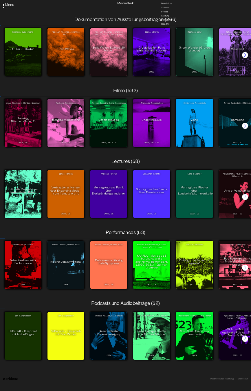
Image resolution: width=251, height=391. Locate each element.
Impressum (243, 379)
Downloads (166, 20)
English (165, 24)
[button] (245, 55)
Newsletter (167, 3)
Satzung (165, 16)
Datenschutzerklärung (222, 379)
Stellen (165, 7)
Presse (164, 12)
